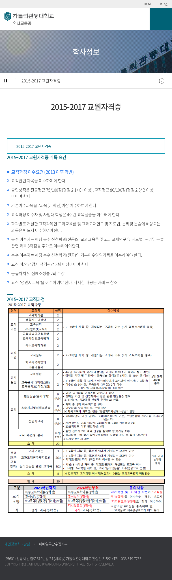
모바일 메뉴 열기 (161, 19)
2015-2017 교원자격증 (41, 81)
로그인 (163, 4)
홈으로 (9, 81)
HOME (148, 4)
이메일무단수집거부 (53, 544)
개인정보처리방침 (17, 544)
